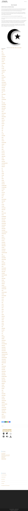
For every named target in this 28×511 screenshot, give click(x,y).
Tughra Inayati (3, 278)
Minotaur (3, 321)
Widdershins (3, 402)
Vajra (2, 130)
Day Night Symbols (4, 185)
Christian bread (3, 249)
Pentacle (3, 175)
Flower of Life (3, 60)
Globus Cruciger (4, 113)
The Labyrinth (3, 63)
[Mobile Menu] (25, 1)
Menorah (3, 118)
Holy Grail (3, 115)
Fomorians (3, 397)
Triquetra (3, 173)
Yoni (2, 333)
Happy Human (3, 156)
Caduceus (3, 144)
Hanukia (3, 261)
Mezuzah (3, 294)
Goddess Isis (3, 256)
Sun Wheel (3, 151)
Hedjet (2, 149)
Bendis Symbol (3, 395)
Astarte (3, 335)
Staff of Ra (3, 237)
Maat (2, 177)
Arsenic (3, 53)
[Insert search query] (14, 426)
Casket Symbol (3, 347)
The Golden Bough (4, 187)
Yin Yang (3, 68)
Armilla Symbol (3, 416)
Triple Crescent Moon (4, 275)
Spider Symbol (3, 380)
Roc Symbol (3, 378)
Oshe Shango (3, 103)
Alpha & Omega (4, 108)
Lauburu (3, 158)
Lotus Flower (3, 89)
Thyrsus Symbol (4, 359)
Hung (2, 65)
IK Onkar (3, 75)
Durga (2, 290)
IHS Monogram (3, 106)
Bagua (2, 137)
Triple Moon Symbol (3, 459)
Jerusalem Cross (4, 70)
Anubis (2, 266)
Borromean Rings (4, 142)
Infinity (2, 146)
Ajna (2, 51)
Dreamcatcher (3, 242)
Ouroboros (3, 194)
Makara (3, 309)
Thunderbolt (3, 337)
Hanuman (3, 318)
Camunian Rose (4, 56)
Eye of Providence (4, 199)
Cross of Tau (3, 192)
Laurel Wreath (3, 230)
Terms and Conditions (3, 475)
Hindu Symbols (3, 454)
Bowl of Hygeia (3, 244)
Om (2, 168)
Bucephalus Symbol (4, 376)
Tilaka (2, 127)
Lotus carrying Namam (4, 232)
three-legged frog (4, 216)
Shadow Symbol (4, 371)
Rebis (2, 390)
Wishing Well (3, 328)
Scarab (3, 235)
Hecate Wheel (3, 263)
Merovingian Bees (4, 409)
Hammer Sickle (3, 77)
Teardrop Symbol (4, 366)
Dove (2, 254)
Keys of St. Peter (4, 213)
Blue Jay (3, 306)
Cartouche (3, 247)
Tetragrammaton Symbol (5, 354)
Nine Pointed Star (4, 268)
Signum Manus (3, 411)
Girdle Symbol (3, 373)
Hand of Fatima (3, 94)
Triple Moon (3, 72)
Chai (2, 132)
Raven (2, 211)
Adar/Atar (3, 280)
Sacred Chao (3, 161)
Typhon (3, 392)
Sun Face (3, 204)
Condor (3, 304)
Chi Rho (3, 134)
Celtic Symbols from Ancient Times (5, 456)
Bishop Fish (3, 316)
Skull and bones (4, 340)
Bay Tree (3, 297)
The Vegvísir (2, 483)
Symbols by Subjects (3, 458)
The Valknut (3, 189)
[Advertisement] (14, 444)
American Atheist (4, 223)
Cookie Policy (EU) (3, 477)
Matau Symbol (3, 479)
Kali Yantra (3, 330)
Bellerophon (3, 383)
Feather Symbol (4, 349)
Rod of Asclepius (4, 82)
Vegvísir (3, 414)
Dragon (3, 139)
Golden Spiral (3, 201)
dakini (2, 364)
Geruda (3, 299)
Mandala (3, 180)
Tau (2, 101)
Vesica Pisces (3, 220)
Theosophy (3, 182)
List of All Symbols (3, 453)
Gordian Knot (3, 58)
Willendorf (3, 285)
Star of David (3, 87)
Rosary (3, 311)
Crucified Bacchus (4, 287)
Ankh (2, 170)
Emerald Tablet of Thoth (4, 163)
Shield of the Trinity (4, 84)
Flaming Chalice (4, 225)
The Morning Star (4, 99)
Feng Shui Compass (4, 292)
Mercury (3, 323)
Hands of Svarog (4, 259)
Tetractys (3, 125)
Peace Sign (3, 342)
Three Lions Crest (4, 407)
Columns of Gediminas (4, 404)
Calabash (3, 385)
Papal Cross (3, 120)
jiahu (2, 96)
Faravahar (3, 206)
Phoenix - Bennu (4, 218)
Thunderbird (3, 273)
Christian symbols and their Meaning (5, 455)
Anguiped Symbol (4, 361)
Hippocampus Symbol (4, 352)
